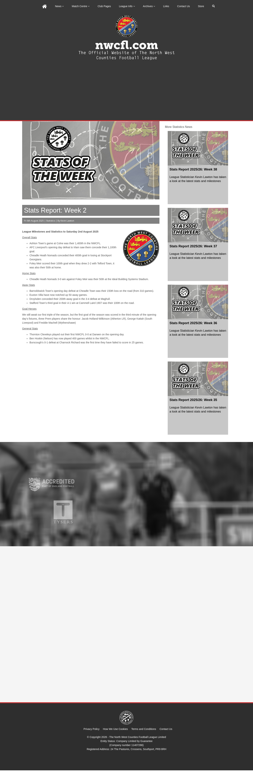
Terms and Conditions (143, 729)
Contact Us (183, 6)
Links (166, 6)
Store (201, 6)
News (59, 6)
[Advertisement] (126, 92)
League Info (127, 6)
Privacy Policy (91, 729)
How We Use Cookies (115, 729)
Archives (149, 6)
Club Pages (104, 6)
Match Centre (81, 6)
